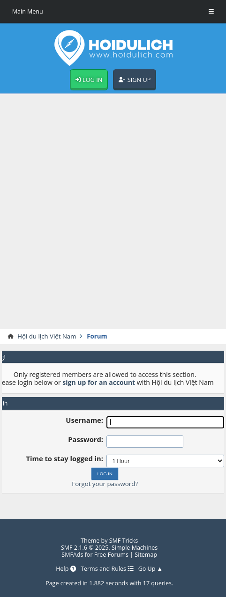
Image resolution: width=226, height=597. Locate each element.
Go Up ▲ (150, 568)
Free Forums (111, 555)
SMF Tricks (123, 541)
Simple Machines (135, 548)
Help (66, 568)
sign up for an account (98, 382)
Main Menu (27, 11)
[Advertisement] (113, 211)
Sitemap (146, 555)
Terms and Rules (107, 568)
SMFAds (72, 555)
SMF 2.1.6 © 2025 (84, 548)
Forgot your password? (105, 483)
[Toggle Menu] (211, 11)
